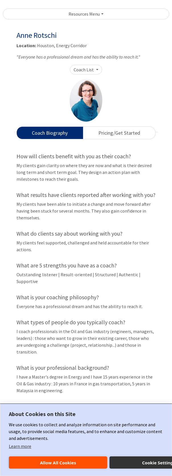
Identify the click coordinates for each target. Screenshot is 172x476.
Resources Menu (84, 14)
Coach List (84, 69)
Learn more (20, 446)
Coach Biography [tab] (50, 133)
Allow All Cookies (58, 462)
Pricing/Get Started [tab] (119, 133)
